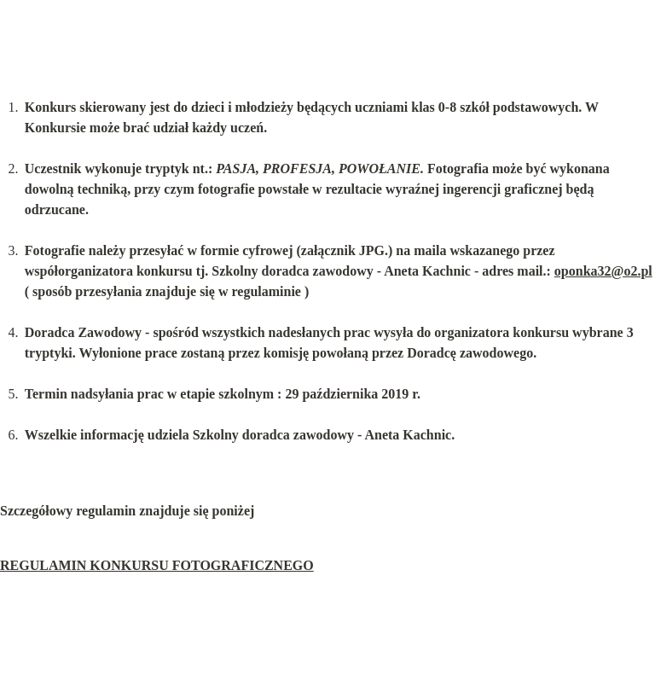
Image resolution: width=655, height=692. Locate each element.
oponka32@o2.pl (603, 271)
